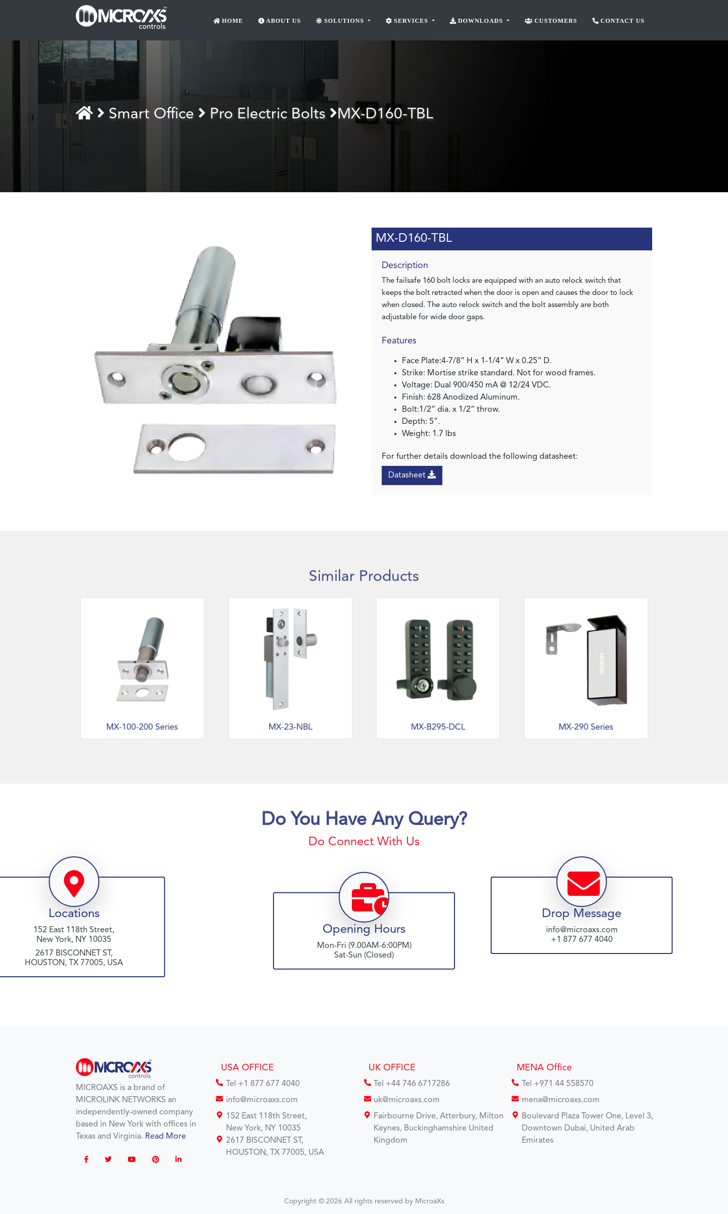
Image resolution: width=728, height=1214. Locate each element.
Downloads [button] (477, 20)
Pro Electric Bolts (270, 114)
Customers (551, 20)
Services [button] (408, 20)
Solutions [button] (341, 20)
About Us (279, 20)
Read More (165, 1137)
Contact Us (619, 20)
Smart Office (153, 114)
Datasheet (412, 475)
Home (228, 20)
